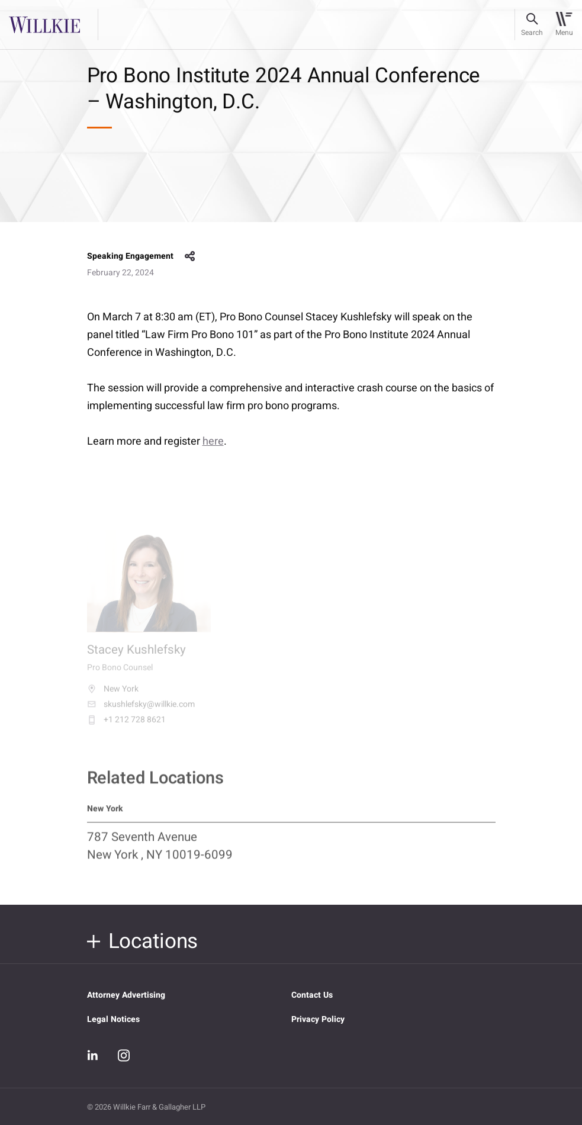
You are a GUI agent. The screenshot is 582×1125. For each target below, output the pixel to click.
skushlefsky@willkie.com (141, 710)
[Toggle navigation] (564, 25)
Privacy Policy (318, 1019)
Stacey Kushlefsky (136, 657)
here (213, 441)
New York (113, 695)
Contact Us (312, 995)
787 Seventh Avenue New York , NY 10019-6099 (160, 852)
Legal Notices (113, 1019)
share (190, 256)
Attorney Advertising (126, 995)
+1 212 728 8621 (126, 726)
